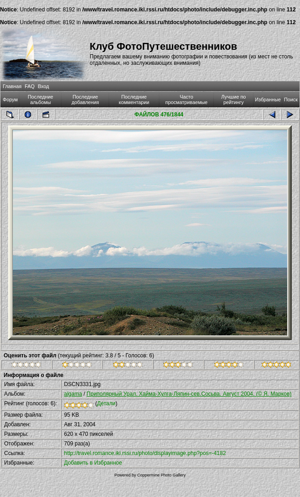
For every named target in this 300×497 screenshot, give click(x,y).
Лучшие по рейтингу (233, 99)
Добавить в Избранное (93, 463)
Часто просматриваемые (187, 99)
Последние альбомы (41, 99)
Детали (106, 403)
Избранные (268, 99)
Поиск (291, 99)
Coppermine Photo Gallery (161, 475)
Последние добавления (85, 99)
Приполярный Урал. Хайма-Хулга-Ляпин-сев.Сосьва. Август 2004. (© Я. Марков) (188, 394)
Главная (12, 86)
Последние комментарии (134, 99)
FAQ (30, 86)
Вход (43, 86)
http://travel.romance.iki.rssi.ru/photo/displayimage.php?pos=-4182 (145, 453)
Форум (10, 99)
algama (73, 394)
